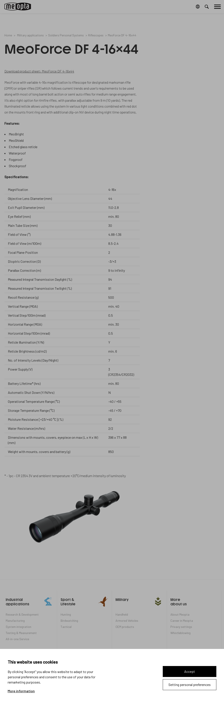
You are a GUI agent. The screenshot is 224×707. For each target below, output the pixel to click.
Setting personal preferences (189, 684)
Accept (189, 671)
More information (21, 691)
